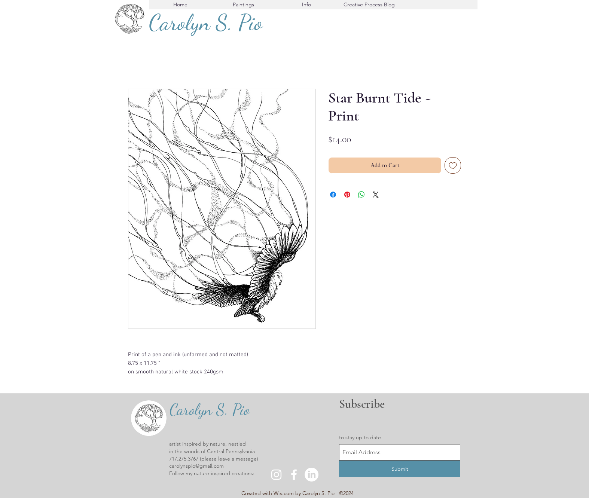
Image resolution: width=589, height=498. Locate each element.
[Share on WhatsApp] (361, 194)
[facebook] (294, 475)
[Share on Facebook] (333, 194)
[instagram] (276, 475)
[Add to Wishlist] (453, 165)
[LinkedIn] (311, 475)
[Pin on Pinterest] (347, 194)
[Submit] (399, 469)
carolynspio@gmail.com (196, 465)
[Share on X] (375, 194)
